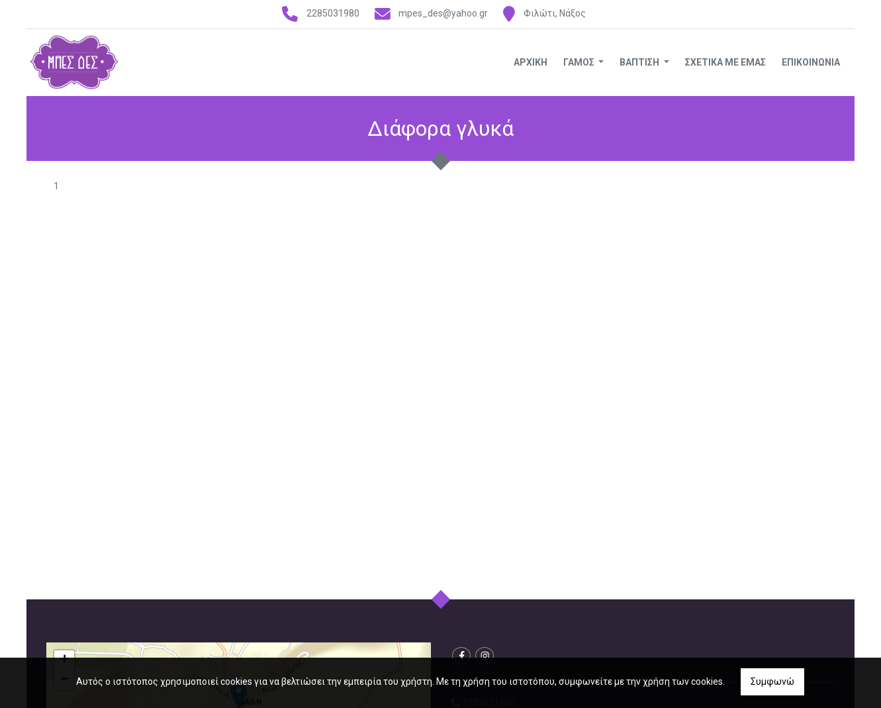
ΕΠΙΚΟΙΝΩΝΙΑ (811, 62)
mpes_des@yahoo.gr (443, 13)
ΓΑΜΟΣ (579, 62)
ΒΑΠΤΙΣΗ (640, 62)
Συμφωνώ (772, 681)
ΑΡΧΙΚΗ (530, 62)
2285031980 (332, 13)
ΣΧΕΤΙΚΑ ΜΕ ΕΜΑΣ (725, 62)
